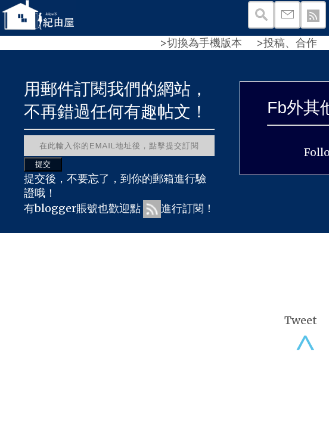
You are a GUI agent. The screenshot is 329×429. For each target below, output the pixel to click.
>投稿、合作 (286, 42)
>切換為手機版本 (201, 42)
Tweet (300, 320)
